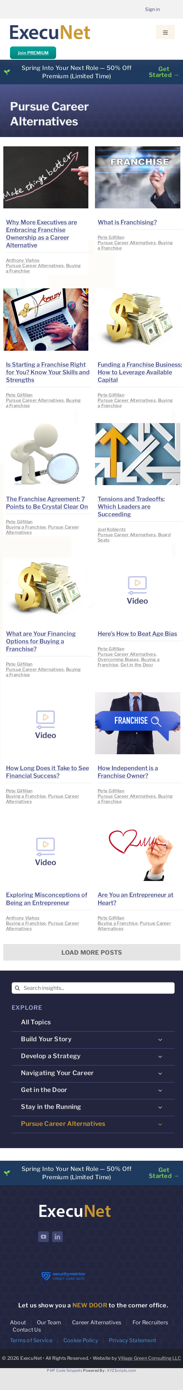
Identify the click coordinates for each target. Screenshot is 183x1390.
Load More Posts (91, 952)
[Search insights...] (93, 988)
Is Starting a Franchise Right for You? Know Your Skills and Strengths (48, 372)
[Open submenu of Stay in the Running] (160, 1107)
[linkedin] (57, 1236)
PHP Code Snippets (64, 1370)
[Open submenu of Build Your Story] (160, 1040)
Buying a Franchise (26, 527)
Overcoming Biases (118, 659)
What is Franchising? (127, 222)
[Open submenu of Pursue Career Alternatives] (160, 1124)
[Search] (17, 988)
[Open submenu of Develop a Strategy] (160, 1056)
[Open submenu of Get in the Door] (160, 1090)
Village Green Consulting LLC (149, 1358)
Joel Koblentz (112, 529)
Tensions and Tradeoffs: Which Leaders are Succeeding (131, 506)
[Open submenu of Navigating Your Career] (160, 1073)
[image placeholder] (45, 149)
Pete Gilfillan (111, 237)
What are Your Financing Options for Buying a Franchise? (41, 641)
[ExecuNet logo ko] (74, 1204)
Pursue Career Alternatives (35, 265)
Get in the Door (137, 664)
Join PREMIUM (33, 52)
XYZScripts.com (121, 1370)
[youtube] (43, 1236)
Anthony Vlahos (23, 260)
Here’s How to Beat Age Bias (137, 633)
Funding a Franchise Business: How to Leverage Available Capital (140, 372)
